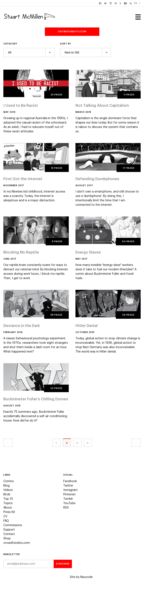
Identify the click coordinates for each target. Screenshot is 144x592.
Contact (9, 534)
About (7, 507)
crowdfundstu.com (72, 31)
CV (5, 516)
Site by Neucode (81, 577)
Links (6, 475)
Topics (8, 503)
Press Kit (9, 512)
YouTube (69, 503)
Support (9, 529)
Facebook (70, 481)
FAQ (6, 520)
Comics (8, 481)
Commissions (12, 525)
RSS (66, 507)
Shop (7, 538)
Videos (8, 490)
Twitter (68, 485)
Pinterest (69, 494)
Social (68, 475)
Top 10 (8, 498)
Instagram (70, 490)
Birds (6, 494)
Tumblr (68, 498)
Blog (6, 485)
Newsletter (11, 554)
